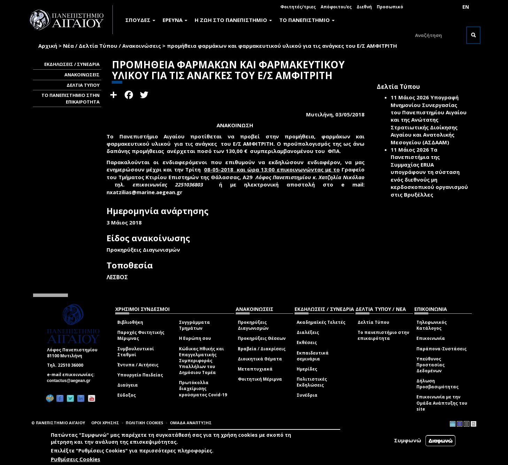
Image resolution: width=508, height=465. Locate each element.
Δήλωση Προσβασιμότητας (437, 384)
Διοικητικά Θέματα (260, 359)
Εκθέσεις (307, 342)
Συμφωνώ (407, 440)
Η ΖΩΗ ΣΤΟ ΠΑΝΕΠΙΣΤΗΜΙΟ (233, 19)
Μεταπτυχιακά (255, 369)
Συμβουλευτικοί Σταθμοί (135, 352)
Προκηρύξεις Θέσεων (262, 338)
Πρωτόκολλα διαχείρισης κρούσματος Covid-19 (203, 388)
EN (465, 6)
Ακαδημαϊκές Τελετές (321, 322)
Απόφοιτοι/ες (336, 7)
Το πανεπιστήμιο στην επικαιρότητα (383, 335)
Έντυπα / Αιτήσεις (137, 365)
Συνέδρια (307, 395)
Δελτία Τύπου (373, 322)
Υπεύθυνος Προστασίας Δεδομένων (430, 365)
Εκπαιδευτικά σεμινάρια (313, 356)
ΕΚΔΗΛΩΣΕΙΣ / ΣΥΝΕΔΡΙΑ (72, 64)
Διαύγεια (127, 385)
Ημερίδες (307, 369)
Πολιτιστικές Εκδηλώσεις (312, 382)
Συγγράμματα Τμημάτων (194, 325)
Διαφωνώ (441, 440)
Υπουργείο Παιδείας (140, 375)
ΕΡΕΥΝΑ (175, 19)
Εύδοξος (126, 395)
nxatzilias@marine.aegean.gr (147, 192)
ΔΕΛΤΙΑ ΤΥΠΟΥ (83, 85)
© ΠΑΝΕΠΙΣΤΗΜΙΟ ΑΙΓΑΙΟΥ (58, 422)
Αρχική (47, 45)
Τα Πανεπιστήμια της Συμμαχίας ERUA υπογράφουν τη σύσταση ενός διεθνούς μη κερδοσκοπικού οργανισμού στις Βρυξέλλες (429, 172)
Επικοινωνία (430, 338)
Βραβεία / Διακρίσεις (262, 349)
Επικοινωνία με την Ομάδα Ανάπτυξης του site (441, 403)
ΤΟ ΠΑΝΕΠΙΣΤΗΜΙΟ (307, 19)
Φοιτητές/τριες (298, 7)
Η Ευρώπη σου (195, 338)
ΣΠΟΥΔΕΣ (140, 19)
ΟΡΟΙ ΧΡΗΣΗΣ (105, 422)
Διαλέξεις (308, 332)
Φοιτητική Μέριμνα (260, 379)
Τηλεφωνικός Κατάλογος (431, 325)
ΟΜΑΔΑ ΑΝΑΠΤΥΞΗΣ (191, 422)
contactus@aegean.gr (71, 380)
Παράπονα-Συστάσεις (441, 349)
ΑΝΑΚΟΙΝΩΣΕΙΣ (82, 74)
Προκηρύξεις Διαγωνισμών (253, 325)
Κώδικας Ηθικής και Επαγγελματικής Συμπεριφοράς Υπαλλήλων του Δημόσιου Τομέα (201, 361)
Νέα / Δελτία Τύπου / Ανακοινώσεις (112, 45)
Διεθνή (364, 7)
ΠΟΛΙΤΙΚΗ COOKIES (144, 422)
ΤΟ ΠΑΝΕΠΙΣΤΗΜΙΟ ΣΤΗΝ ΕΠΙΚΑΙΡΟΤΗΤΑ (70, 98)
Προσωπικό (390, 7)
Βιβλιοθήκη (130, 322)
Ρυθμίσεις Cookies (75, 459)
